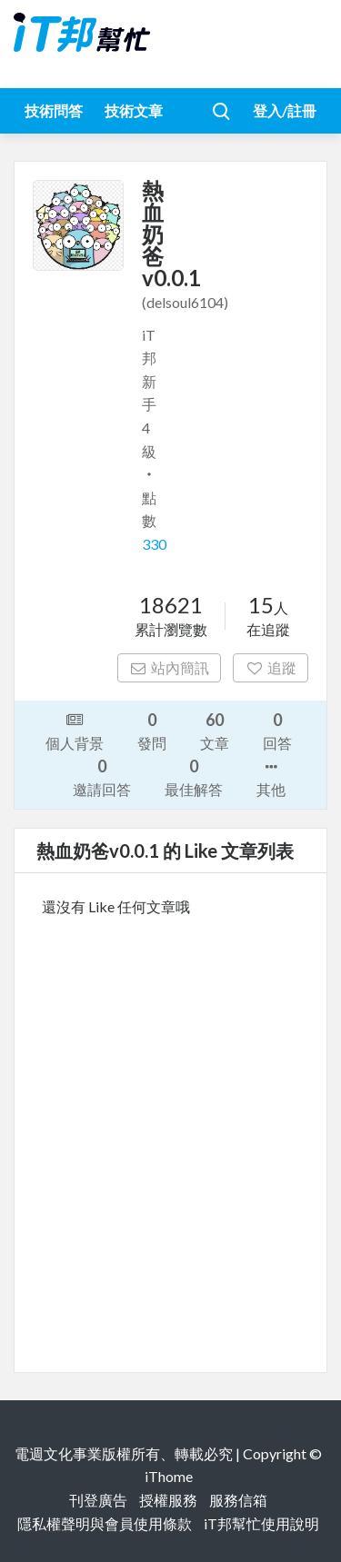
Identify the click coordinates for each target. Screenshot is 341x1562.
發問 (151, 730)
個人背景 (74, 729)
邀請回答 (102, 776)
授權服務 (168, 1499)
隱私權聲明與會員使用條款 (104, 1523)
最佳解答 (194, 776)
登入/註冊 (284, 110)
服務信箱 (238, 1499)
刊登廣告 (98, 1499)
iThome (169, 1476)
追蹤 (270, 667)
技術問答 (54, 110)
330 (154, 543)
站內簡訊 (169, 667)
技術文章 (134, 110)
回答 (277, 730)
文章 (214, 730)
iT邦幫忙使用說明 (261, 1523)
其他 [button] (271, 777)
